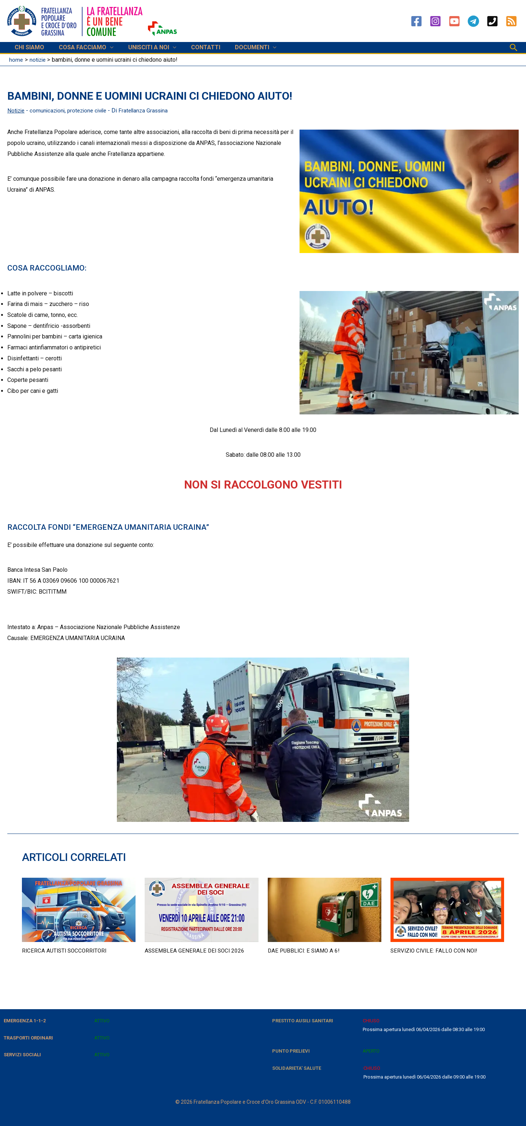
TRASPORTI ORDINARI (28, 1037)
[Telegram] (473, 21)
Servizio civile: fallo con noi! (435, 950)
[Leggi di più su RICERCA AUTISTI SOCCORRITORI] (79, 908)
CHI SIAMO (28, 47)
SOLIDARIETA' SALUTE (296, 1068)
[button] (513, 47)
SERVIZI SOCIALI (22, 1054)
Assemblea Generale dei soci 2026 (196, 950)
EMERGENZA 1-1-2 (25, 1020)
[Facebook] (416, 21)
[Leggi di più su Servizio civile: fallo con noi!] (447, 908)
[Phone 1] (492, 21)
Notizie (16, 110)
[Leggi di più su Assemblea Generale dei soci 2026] (201, 908)
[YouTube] (454, 21)
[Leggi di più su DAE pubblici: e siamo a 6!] (324, 908)
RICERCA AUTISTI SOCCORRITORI (66, 950)
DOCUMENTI (239, 47)
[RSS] (511, 21)
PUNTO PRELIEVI (291, 1050)
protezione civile (91, 110)
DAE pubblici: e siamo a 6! (305, 950)
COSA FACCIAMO (78, 47)
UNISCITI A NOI (141, 47)
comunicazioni (49, 110)
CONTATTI (195, 47)
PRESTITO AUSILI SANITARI (302, 1020)
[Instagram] (435, 21)
